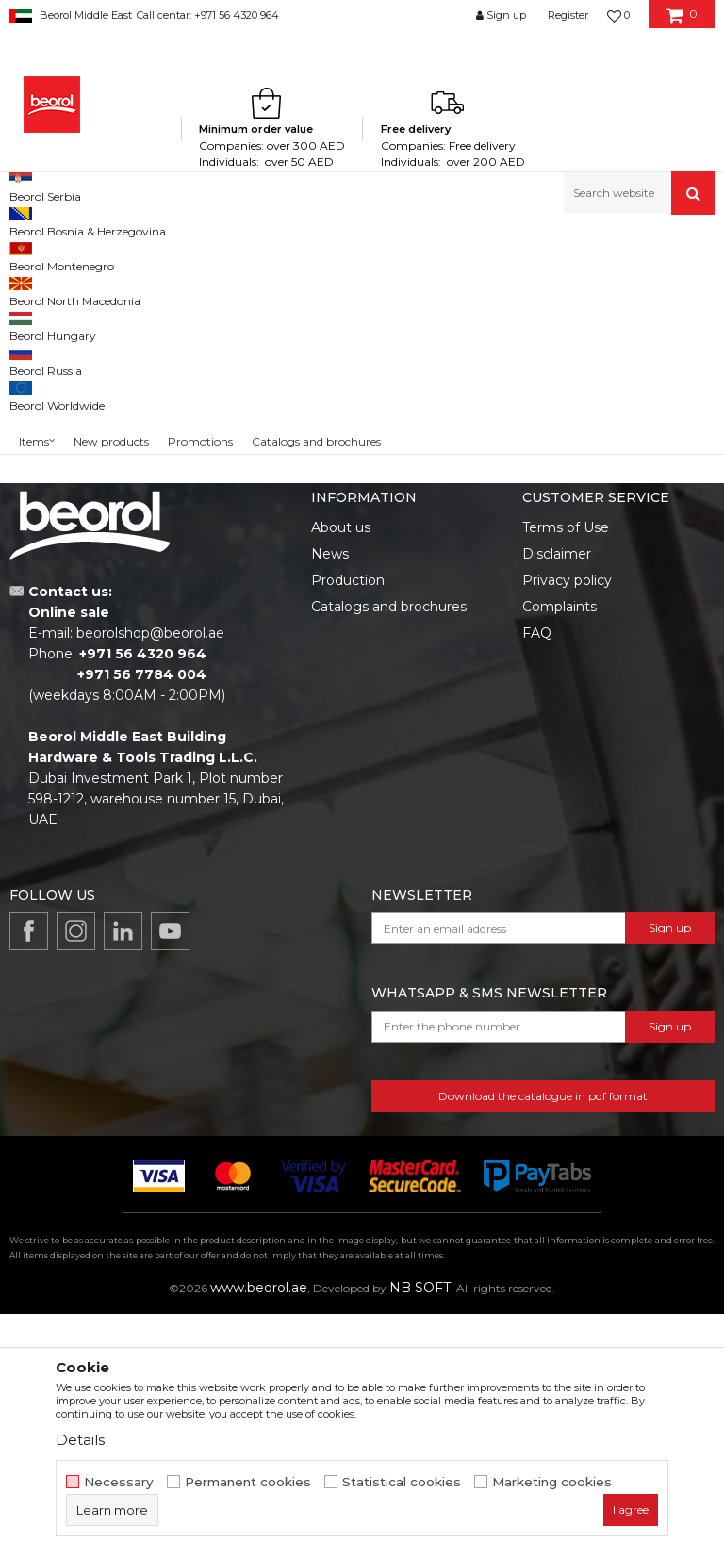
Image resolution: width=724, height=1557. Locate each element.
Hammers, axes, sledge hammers (305, 255)
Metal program (161, 255)
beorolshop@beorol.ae (150, 876)
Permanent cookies (248, 1482)
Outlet (46, 404)
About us (340, 770)
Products (82, 255)
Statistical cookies (401, 1482)
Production (348, 823)
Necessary (119, 1482)
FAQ (536, 876)
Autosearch (417, 286)
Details (80, 1440)
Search (86, 567)
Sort (490, 286)
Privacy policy (567, 823)
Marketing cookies (552, 1482)
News (330, 796)
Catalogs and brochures (389, 849)
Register (568, 15)
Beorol (26, 255)
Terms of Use (565, 770)
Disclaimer (556, 796)
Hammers (50, 331)
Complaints (559, 849)
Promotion (58, 426)
